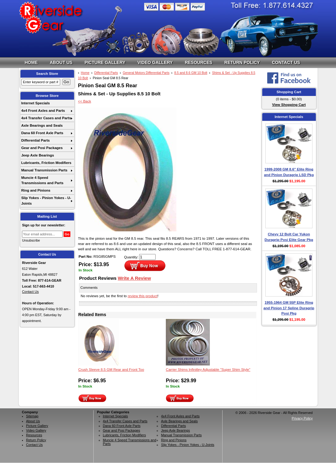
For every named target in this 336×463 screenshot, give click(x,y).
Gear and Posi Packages (42, 148)
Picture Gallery (105, 62)
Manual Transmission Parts (44, 170)
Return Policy (242, 62)
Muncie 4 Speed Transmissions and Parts (42, 180)
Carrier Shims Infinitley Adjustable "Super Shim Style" (208, 369)
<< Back (84, 101)
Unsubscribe (31, 240)
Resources (198, 62)
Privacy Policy (302, 418)
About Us (61, 62)
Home (31, 62)
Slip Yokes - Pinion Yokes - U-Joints (46, 200)
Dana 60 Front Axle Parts (42, 133)
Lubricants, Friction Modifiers (46, 163)
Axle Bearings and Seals (42, 125)
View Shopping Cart (289, 105)
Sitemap (32, 416)
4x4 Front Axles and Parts (43, 110)
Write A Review (134, 278)
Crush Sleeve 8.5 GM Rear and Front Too (111, 369)
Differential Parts (35, 140)
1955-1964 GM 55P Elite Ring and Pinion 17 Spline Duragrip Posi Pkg (288, 308)
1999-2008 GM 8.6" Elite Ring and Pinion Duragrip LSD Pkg (289, 171)
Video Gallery (155, 62)
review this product (142, 296)
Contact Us (286, 62)
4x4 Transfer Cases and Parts (46, 118)
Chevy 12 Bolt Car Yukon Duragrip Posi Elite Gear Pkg (289, 236)
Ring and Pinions (35, 190)
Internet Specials (35, 103)
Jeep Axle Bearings (37, 155)
